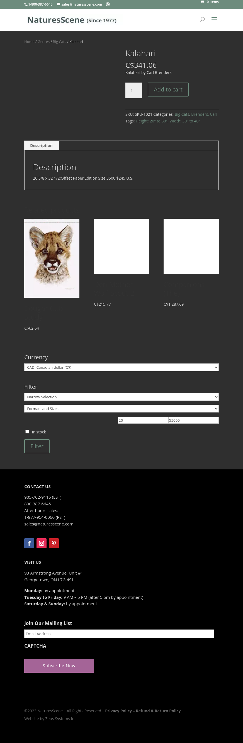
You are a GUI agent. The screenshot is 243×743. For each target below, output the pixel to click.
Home (29, 41)
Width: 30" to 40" (184, 121)
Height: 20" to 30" (151, 121)
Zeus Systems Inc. (61, 718)
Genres (44, 41)
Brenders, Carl (204, 114)
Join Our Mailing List (48, 623)
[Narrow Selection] (121, 397)
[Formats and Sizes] (121, 408)
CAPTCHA (35, 646)
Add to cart (168, 89)
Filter (36, 446)
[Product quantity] (133, 90)
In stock (39, 432)
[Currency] (121, 367)
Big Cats (59, 41)
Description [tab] (41, 145)
